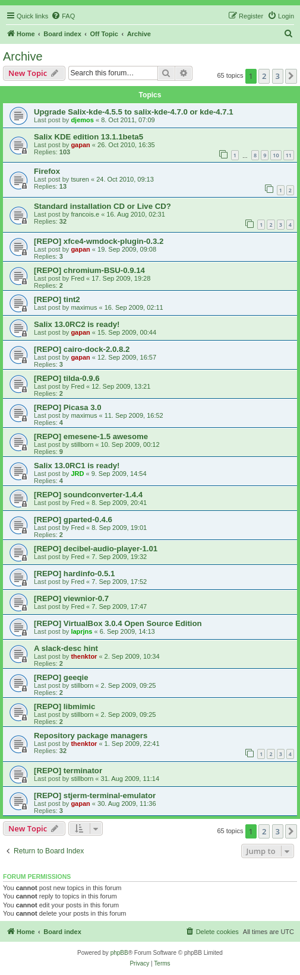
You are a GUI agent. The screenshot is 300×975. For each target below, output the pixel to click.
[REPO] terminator (68, 770)
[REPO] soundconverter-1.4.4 (88, 494)
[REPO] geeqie (61, 677)
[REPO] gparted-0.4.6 (73, 519)
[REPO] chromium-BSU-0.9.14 (89, 270)
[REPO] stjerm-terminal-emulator (95, 795)
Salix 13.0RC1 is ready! (76, 465)
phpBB (119, 952)
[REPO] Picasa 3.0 (68, 407)
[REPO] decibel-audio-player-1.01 (95, 548)
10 (276, 155)
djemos (82, 119)
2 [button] (264, 76)
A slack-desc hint (66, 648)
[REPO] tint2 (57, 299)
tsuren (80, 179)
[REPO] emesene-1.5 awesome (91, 436)
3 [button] (278, 76)
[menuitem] (63, 16)
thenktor (84, 656)
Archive (23, 56)
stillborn (82, 444)
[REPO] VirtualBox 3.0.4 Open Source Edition (118, 623)
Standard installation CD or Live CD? (102, 206)
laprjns (81, 631)
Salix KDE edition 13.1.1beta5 (88, 136)
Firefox (47, 171)
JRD (77, 473)
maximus (84, 307)
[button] (291, 76)
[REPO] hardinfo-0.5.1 (74, 573)
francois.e (85, 214)
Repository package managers (90, 735)
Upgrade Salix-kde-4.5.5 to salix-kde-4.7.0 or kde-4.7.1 (133, 111)
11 (289, 155)
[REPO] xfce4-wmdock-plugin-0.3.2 (98, 241)
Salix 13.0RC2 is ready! (76, 324)
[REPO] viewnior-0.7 (71, 598)
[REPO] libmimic (64, 706)
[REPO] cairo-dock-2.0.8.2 (82, 349)
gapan (80, 144)
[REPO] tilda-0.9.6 (67, 378)
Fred (77, 278)
